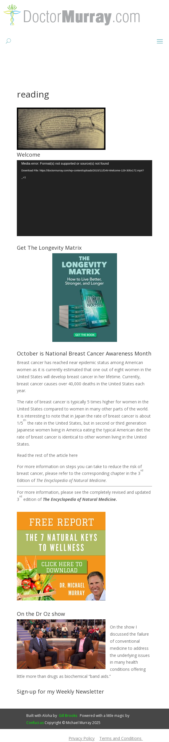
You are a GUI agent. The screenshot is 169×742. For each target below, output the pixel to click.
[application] (84, 198)
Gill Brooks (68, 715)
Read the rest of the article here (47, 455)
